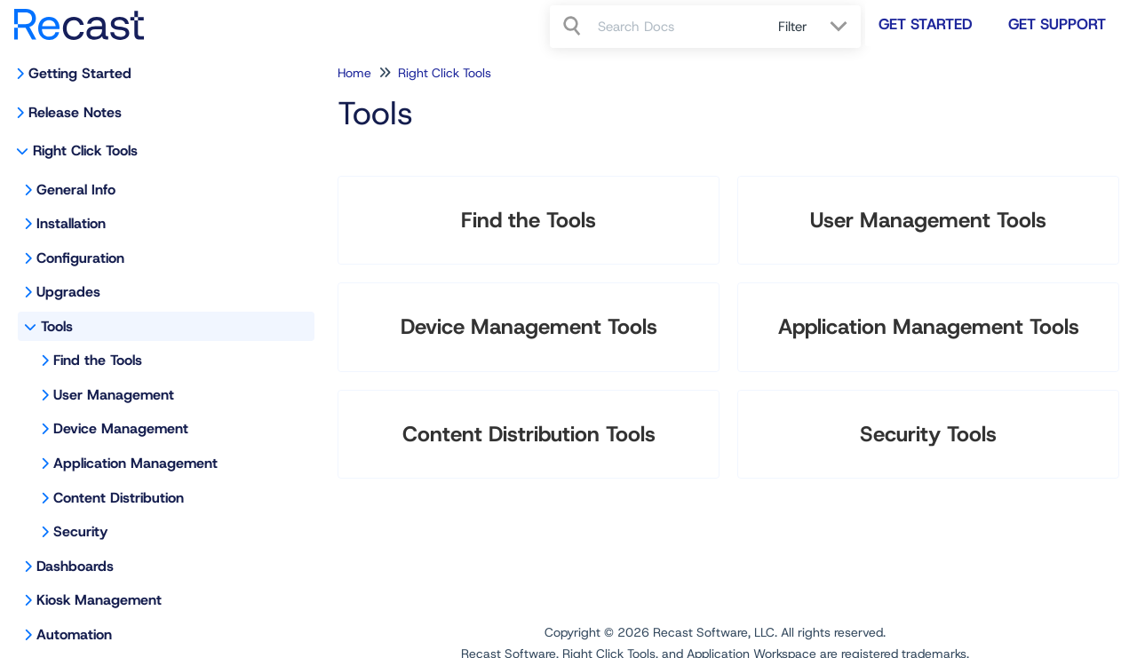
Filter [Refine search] (795, 27)
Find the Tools (97, 360)
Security (80, 531)
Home (354, 73)
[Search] (574, 26)
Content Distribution (118, 497)
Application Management (135, 463)
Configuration (80, 258)
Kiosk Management (99, 600)
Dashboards (75, 566)
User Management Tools (928, 220)
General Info (75, 189)
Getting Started (79, 73)
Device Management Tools (529, 327)
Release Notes (75, 112)
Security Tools (928, 434)
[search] (678, 26)
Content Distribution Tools (529, 434)
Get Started (926, 24)
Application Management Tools (928, 327)
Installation (71, 223)
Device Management (120, 428)
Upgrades (68, 291)
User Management (113, 394)
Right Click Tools (85, 150)
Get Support (1057, 24)
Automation (74, 634)
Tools (57, 326)
